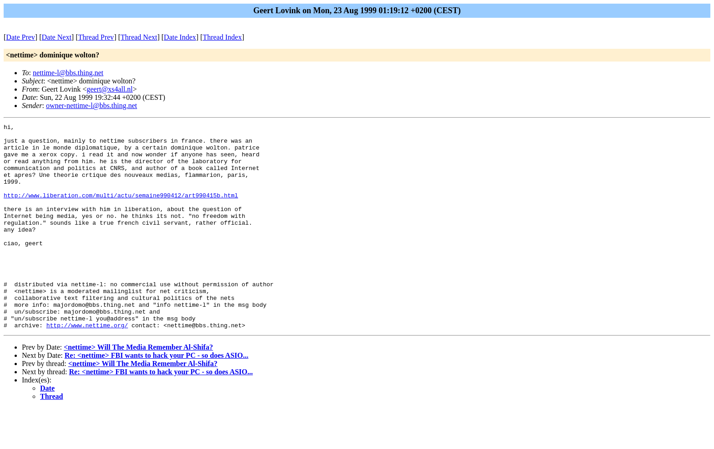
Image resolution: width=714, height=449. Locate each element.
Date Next (56, 37)
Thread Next (139, 37)
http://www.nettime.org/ (87, 366)
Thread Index (222, 37)
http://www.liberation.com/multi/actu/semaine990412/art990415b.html (121, 210)
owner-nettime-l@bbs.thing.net (91, 105)
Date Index (180, 37)
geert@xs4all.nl (110, 89)
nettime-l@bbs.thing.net (68, 73)
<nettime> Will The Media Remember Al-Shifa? (138, 388)
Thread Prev (96, 37)
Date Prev (20, 37)
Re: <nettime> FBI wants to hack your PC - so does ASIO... (157, 396)
